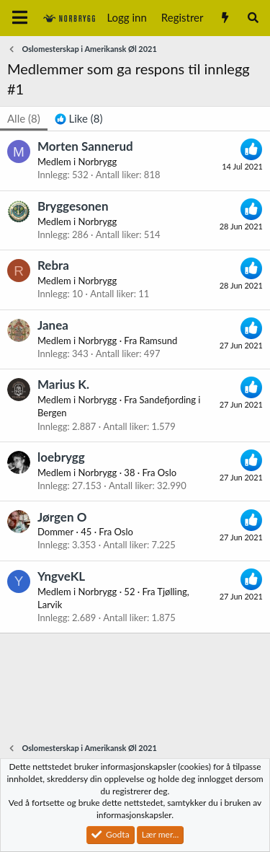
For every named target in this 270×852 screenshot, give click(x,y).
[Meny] (20, 18)
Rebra (53, 265)
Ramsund (159, 340)
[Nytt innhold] (224, 17)
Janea (52, 325)
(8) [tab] (23, 118)
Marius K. (63, 384)
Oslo (167, 472)
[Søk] (253, 17)
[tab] (79, 119)
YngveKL (61, 576)
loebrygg (61, 457)
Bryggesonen (73, 206)
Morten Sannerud (85, 146)
